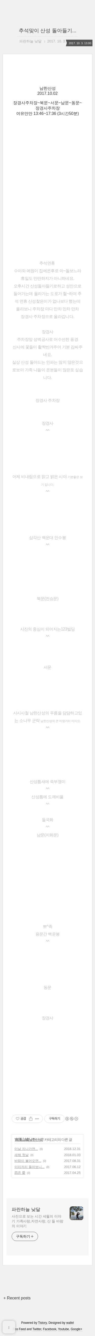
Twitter (36, 1329)
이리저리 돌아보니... (29, 1167)
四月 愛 (19, 1173)
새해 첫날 (21, 1155)
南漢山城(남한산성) (29, 1140)
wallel (70, 1323)
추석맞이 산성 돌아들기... (48, 30)
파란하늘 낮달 (26, 1209)
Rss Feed (19, 1329)
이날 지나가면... (26, 1149)
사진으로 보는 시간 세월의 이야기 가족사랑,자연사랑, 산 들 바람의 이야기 (37, 1221)
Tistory (42, 1323)
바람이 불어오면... (27, 1161)
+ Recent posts (17, 1298)
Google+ (76, 1329)
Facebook (49, 1329)
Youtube (63, 1329)
